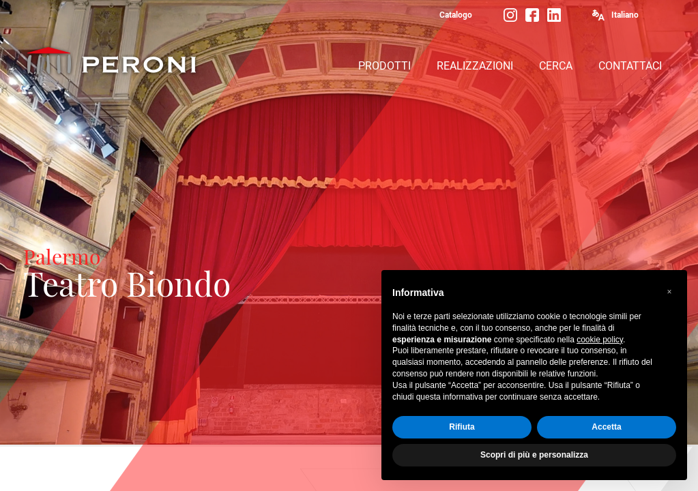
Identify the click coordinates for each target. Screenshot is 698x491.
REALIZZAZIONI (475, 65)
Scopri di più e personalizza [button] (534, 455)
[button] (669, 292)
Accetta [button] (606, 427)
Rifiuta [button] (461, 427)
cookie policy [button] (600, 339)
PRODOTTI (384, 65)
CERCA (555, 65)
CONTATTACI (630, 65)
